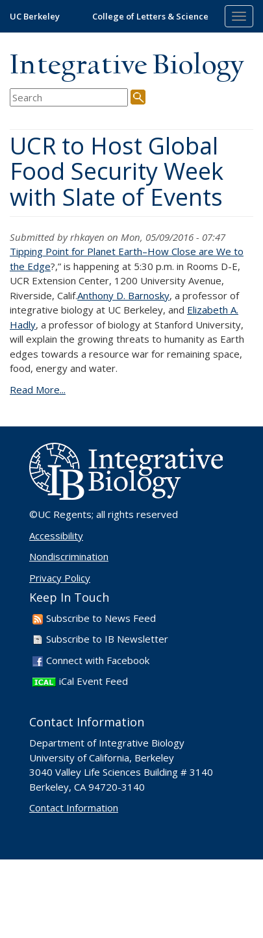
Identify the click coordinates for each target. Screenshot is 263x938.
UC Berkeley (35, 16)
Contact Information (73, 807)
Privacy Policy (59, 577)
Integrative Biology (127, 66)
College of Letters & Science (150, 16)
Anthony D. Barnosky (123, 295)
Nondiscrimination (68, 556)
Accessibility (56, 535)
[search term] (69, 97)
